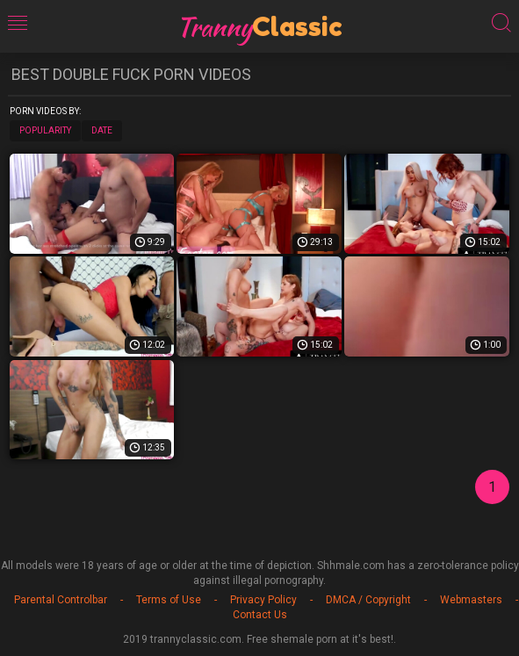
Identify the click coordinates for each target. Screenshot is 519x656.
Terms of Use (168, 600)
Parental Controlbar (60, 600)
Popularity (45, 130)
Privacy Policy (263, 600)
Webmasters (471, 600)
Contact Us (260, 615)
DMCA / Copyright (368, 600)
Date (101, 130)
